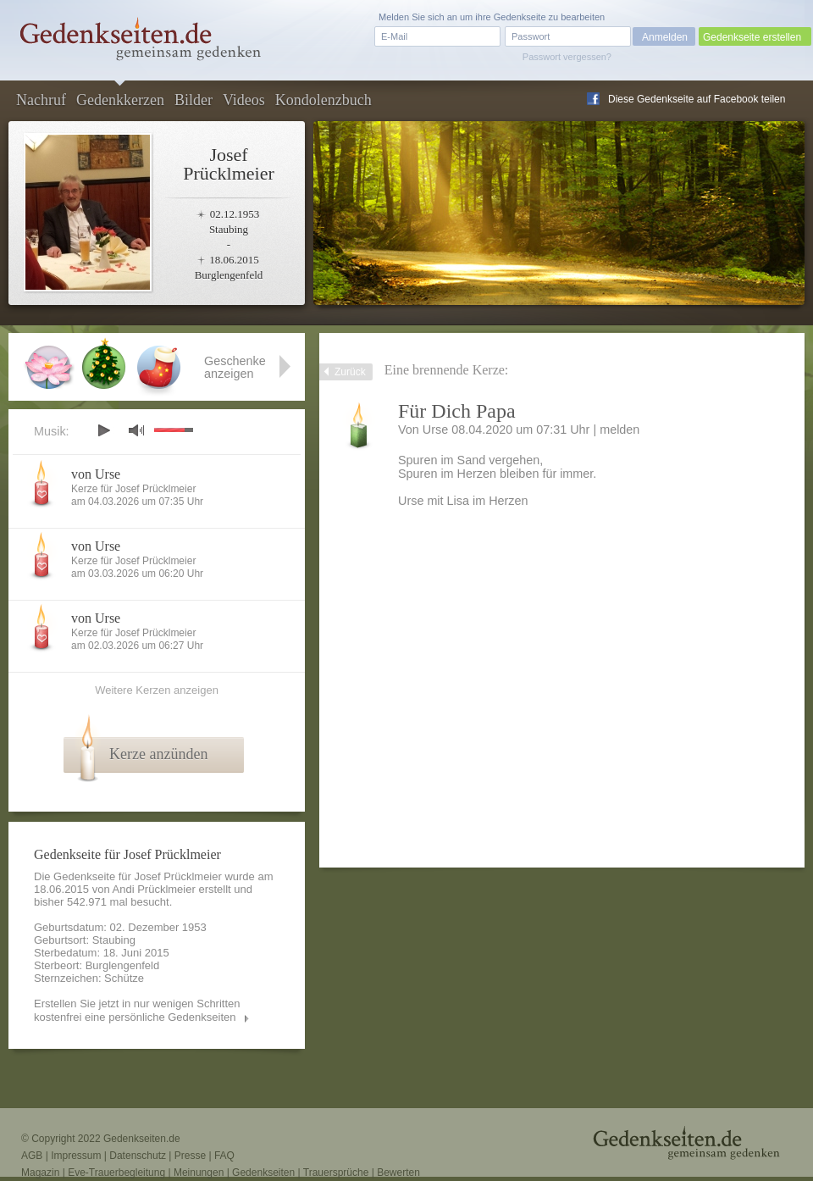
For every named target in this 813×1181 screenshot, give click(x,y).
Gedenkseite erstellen (752, 37)
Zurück (350, 372)
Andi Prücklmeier (154, 889)
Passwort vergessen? (567, 57)
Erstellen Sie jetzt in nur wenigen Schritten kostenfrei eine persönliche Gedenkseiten (137, 1010)
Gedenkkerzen (120, 99)
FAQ (224, 1156)
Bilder (193, 99)
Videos (244, 99)
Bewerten (398, 1172)
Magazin (40, 1172)
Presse (190, 1156)
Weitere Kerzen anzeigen (156, 690)
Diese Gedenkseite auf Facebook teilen (696, 99)
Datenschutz (137, 1156)
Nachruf (41, 99)
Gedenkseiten (263, 1172)
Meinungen (199, 1172)
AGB (31, 1156)
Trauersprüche (336, 1172)
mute (136, 430)
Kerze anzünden (158, 754)
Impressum (76, 1156)
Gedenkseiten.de (141, 1139)
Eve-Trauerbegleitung (116, 1172)
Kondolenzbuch (323, 99)
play (103, 430)
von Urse (95, 474)
